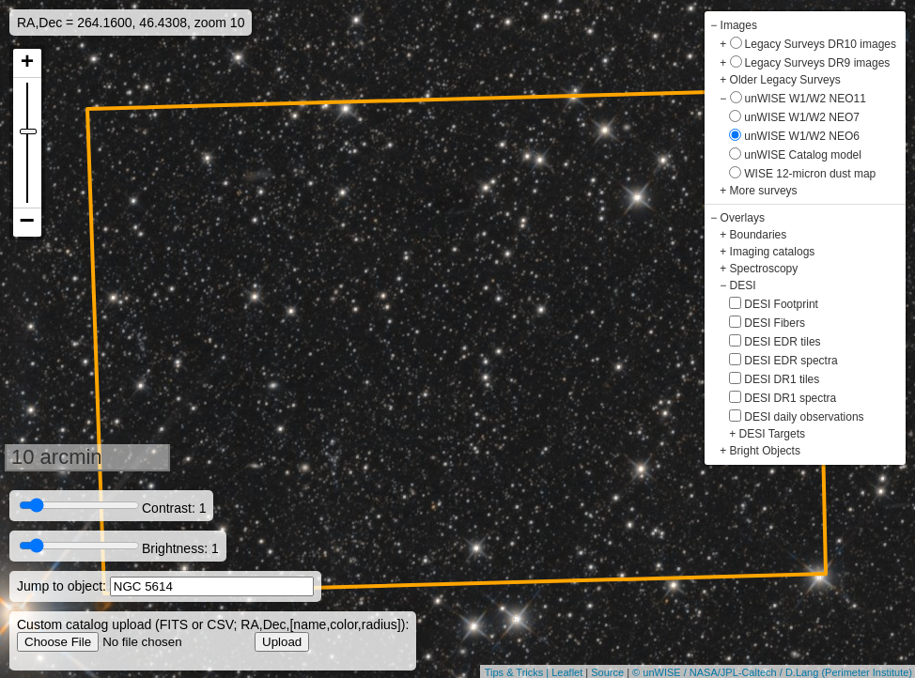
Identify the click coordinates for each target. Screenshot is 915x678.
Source (607, 672)
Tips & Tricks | (518, 672)
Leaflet (566, 672)
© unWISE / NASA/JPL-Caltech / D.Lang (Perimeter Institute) (772, 672)
